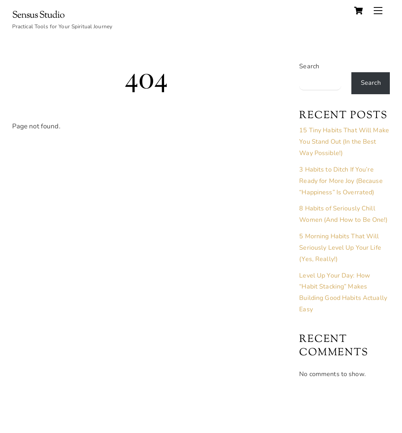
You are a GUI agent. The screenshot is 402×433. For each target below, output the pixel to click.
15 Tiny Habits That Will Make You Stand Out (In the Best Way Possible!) (344, 141)
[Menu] (378, 10)
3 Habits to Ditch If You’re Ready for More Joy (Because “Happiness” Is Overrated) (340, 181)
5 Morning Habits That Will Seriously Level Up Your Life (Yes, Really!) (340, 247)
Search (309, 66)
